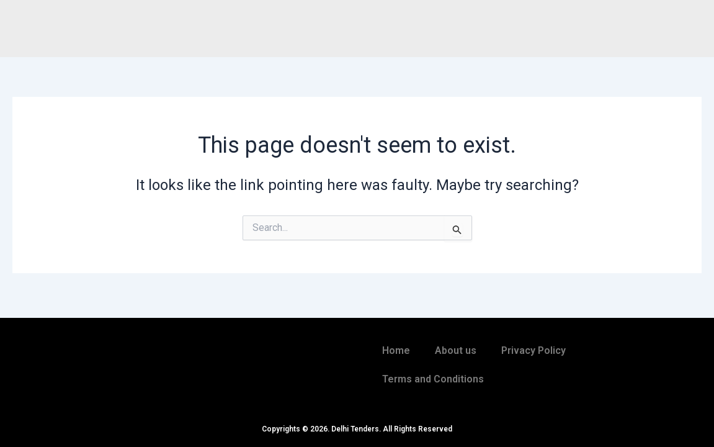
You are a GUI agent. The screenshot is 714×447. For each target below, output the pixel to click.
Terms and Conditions (433, 379)
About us (455, 350)
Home (396, 350)
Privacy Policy (533, 350)
